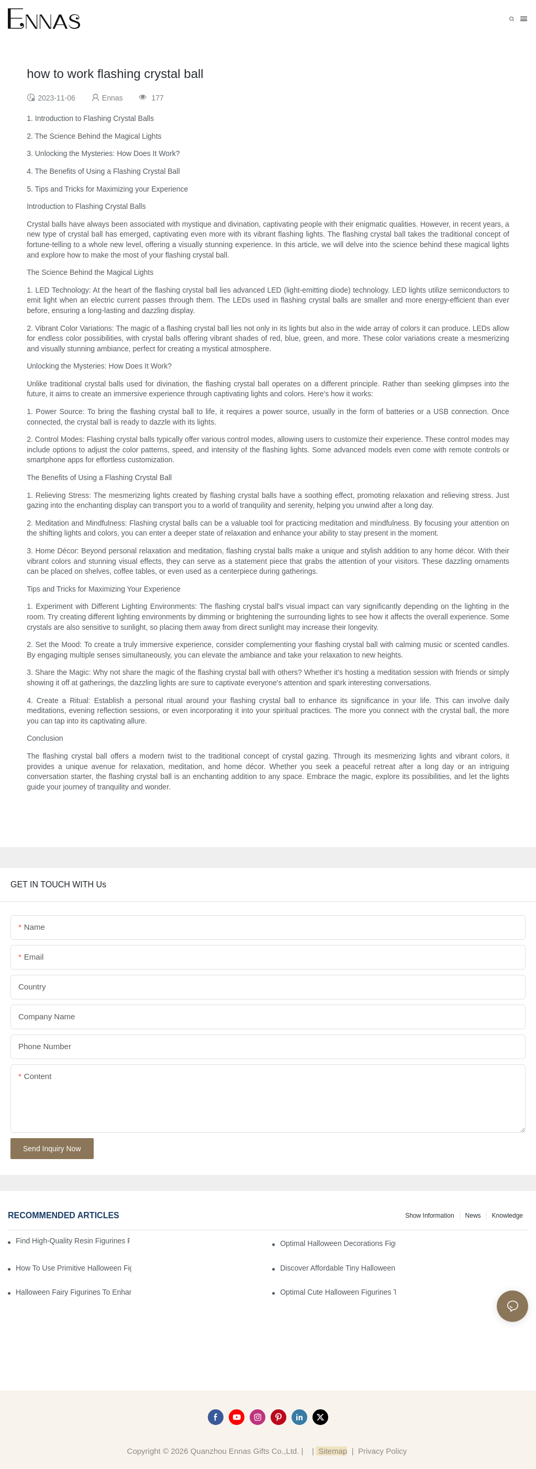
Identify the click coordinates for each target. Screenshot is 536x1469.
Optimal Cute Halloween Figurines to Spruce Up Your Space (338, 1292)
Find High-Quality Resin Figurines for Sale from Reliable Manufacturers (73, 1241)
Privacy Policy (382, 1450)
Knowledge (507, 1215)
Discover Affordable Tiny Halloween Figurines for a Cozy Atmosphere (338, 1268)
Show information (429, 1215)
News (473, 1215)
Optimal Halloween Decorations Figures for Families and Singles (338, 1243)
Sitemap (331, 1450)
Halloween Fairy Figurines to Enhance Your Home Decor (73, 1292)
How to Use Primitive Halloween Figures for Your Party (73, 1268)
